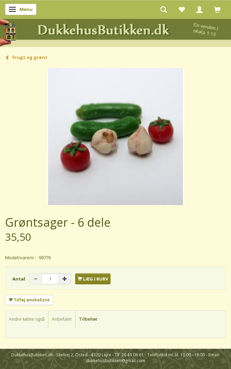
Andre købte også (27, 319)
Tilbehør (88, 319)
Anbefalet (62, 319)
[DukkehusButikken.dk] (115, 31)
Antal (19, 279)
